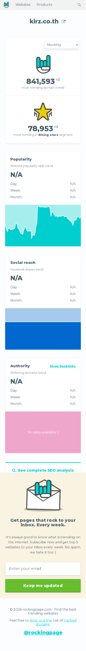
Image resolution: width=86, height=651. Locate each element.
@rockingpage (43, 632)
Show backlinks (63, 366)
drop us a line (41, 620)
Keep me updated (43, 583)
